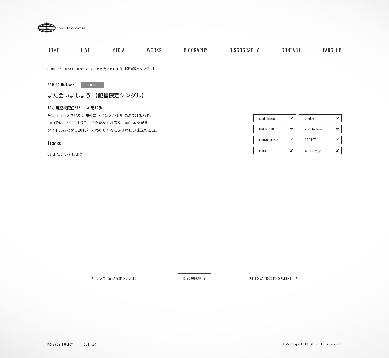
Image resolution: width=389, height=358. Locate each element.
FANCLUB (332, 49)
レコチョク (322, 150)
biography (196, 49)
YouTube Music (322, 129)
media (118, 49)
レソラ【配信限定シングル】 (117, 278)
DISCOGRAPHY (76, 68)
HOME (53, 49)
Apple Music (276, 118)
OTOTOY (322, 139)
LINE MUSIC (276, 129)
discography (244, 49)
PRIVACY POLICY (60, 344)
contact (291, 49)
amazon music (276, 139)
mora (276, 150)
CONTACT (91, 344)
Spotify (322, 118)
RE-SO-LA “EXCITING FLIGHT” (271, 278)
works (154, 49)
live (85, 49)
